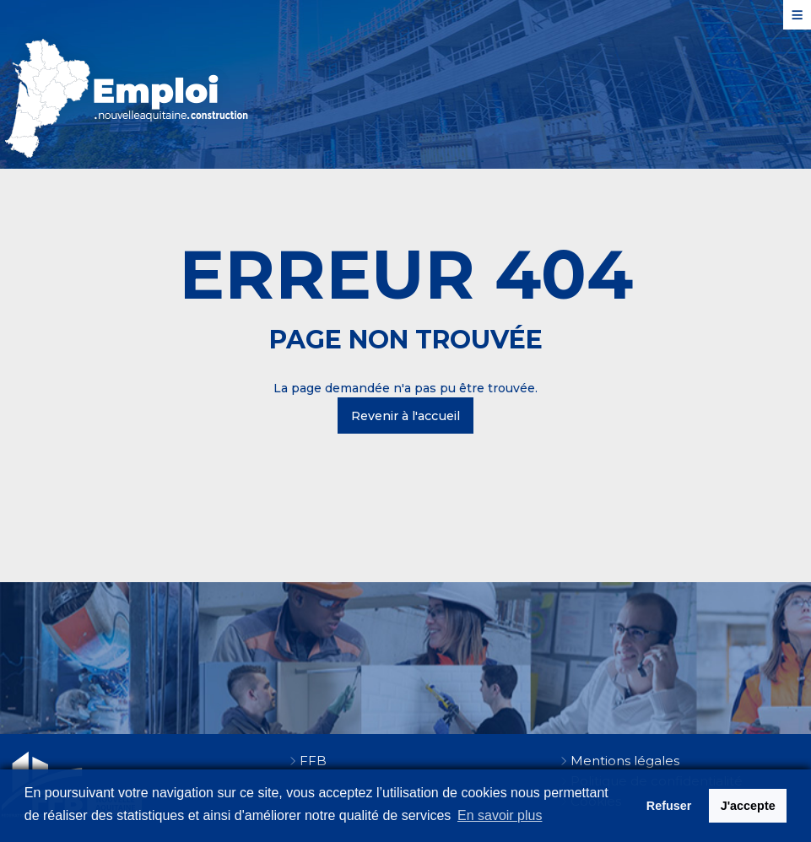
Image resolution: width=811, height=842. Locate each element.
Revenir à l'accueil (405, 416)
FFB (313, 761)
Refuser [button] (669, 805)
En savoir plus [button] (500, 815)
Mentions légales (624, 761)
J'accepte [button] (748, 805)
